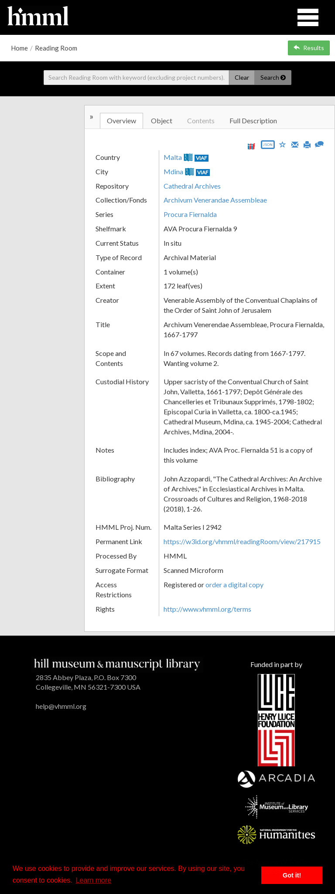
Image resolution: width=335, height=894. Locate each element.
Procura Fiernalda (190, 214)
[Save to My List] (282, 144)
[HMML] (117, 663)
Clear (242, 77)
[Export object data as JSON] (268, 146)
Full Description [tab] (253, 120)
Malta (173, 157)
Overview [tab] (121, 120)
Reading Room (56, 48)
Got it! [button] (292, 875)
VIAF (201, 158)
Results (309, 47)
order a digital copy (234, 584)
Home (19, 48)
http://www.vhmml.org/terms (207, 609)
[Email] (294, 143)
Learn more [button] (93, 880)
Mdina (173, 171)
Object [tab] (161, 120)
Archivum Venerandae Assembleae (215, 200)
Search (273, 77)
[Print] (307, 143)
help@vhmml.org (61, 706)
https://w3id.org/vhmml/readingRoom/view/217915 (242, 541)
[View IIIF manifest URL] (251, 146)
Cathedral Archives (192, 186)
